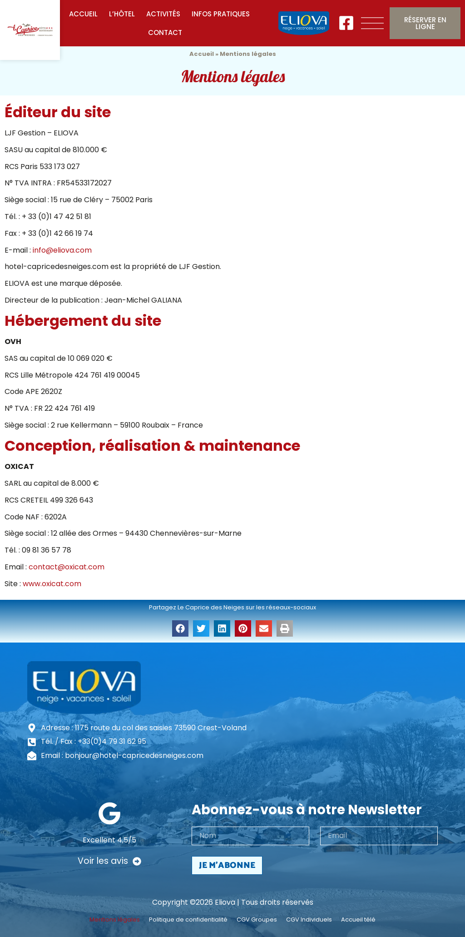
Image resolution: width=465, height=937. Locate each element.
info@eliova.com (62, 250)
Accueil (83, 14)
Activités (163, 14)
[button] (180, 628)
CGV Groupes (257, 920)
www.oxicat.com (52, 583)
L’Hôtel (122, 14)
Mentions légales (114, 920)
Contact (165, 32)
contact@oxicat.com (66, 567)
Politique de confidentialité (188, 920)
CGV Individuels (309, 920)
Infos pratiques (221, 14)
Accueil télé (358, 920)
